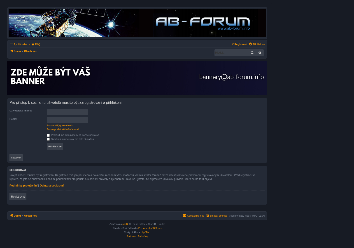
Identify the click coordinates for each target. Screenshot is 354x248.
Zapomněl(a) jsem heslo (60, 125)
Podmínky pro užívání (23, 185)
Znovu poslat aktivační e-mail (63, 129)
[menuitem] (35, 44)
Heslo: (13, 119)
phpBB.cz (146, 232)
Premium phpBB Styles (150, 228)
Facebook (16, 157)
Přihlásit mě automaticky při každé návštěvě (73, 135)
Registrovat (18, 196)
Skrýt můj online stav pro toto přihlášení (71, 139)
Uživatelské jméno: (20, 110)
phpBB (125, 224)
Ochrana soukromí (52, 185)
